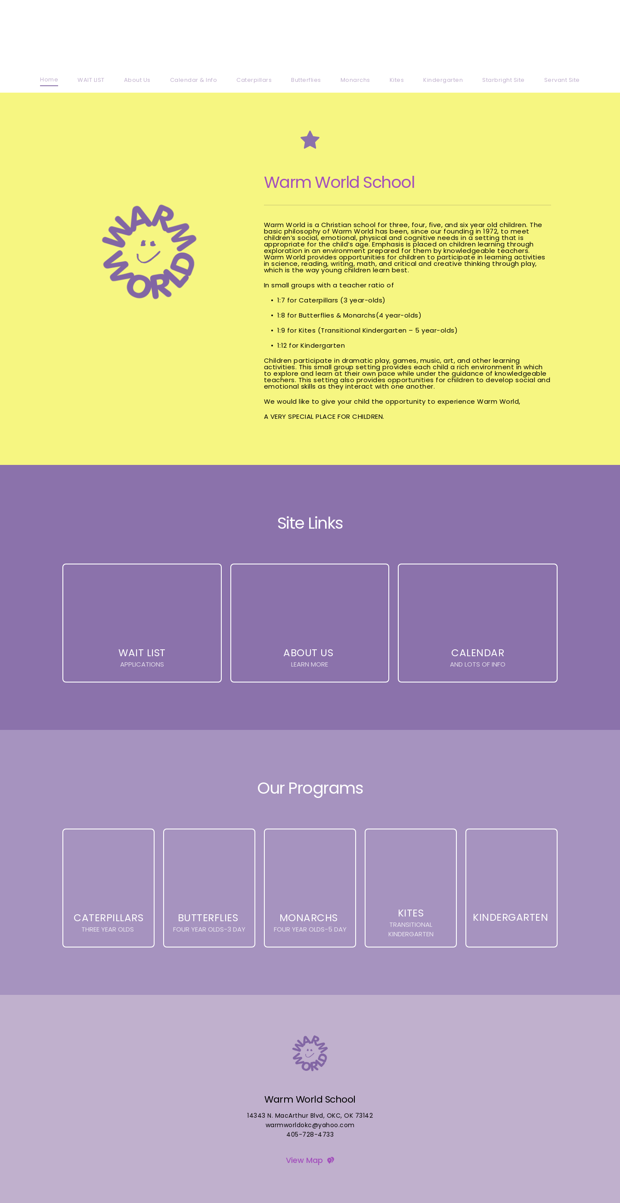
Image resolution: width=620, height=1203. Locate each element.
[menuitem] (49, 79)
